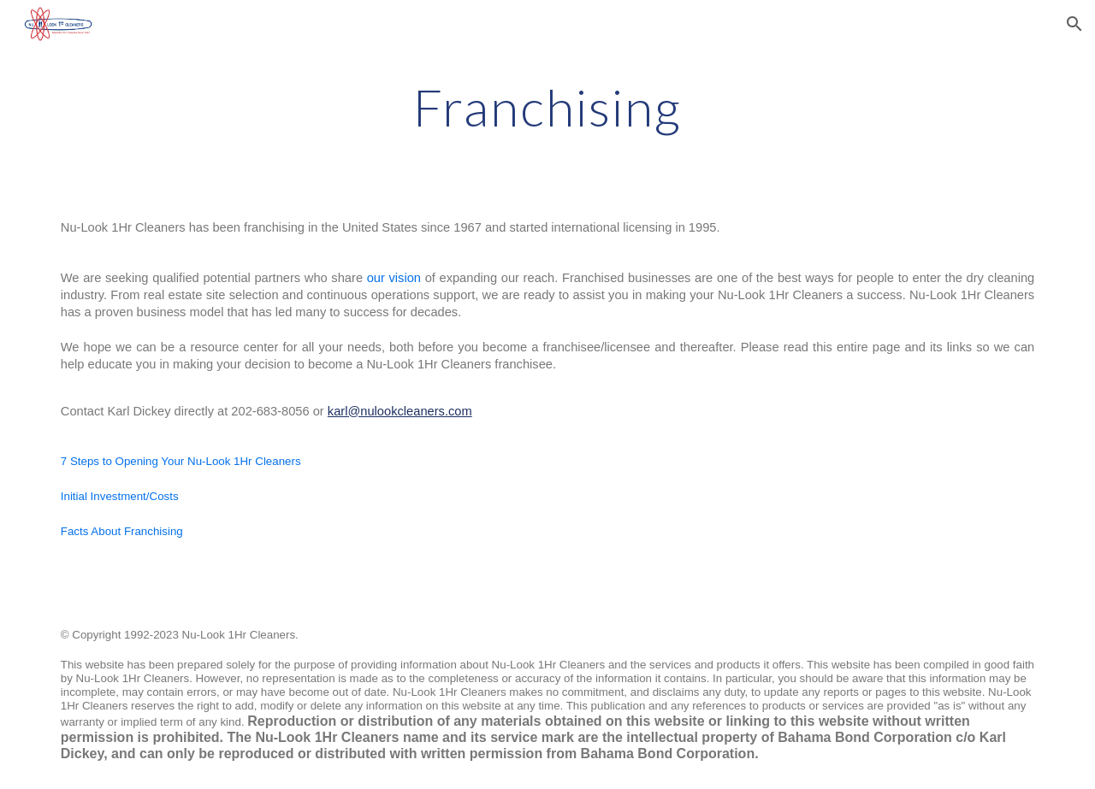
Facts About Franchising (122, 531)
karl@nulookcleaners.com (400, 411)
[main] (547, 107)
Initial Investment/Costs (120, 496)
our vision (394, 278)
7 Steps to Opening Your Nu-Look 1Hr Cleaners (181, 461)
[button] (1074, 23)
